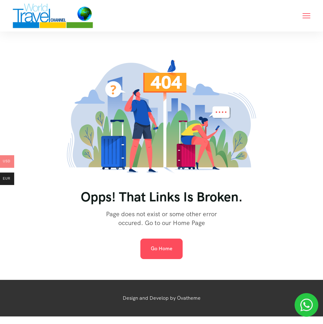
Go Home (161, 248)
